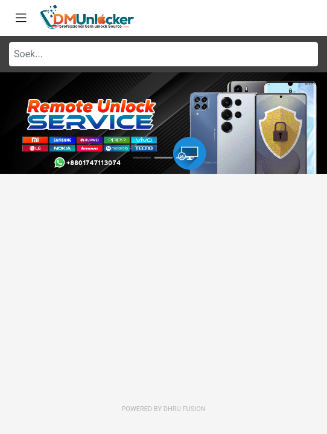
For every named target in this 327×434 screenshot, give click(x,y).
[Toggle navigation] (21, 18)
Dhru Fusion (185, 409)
